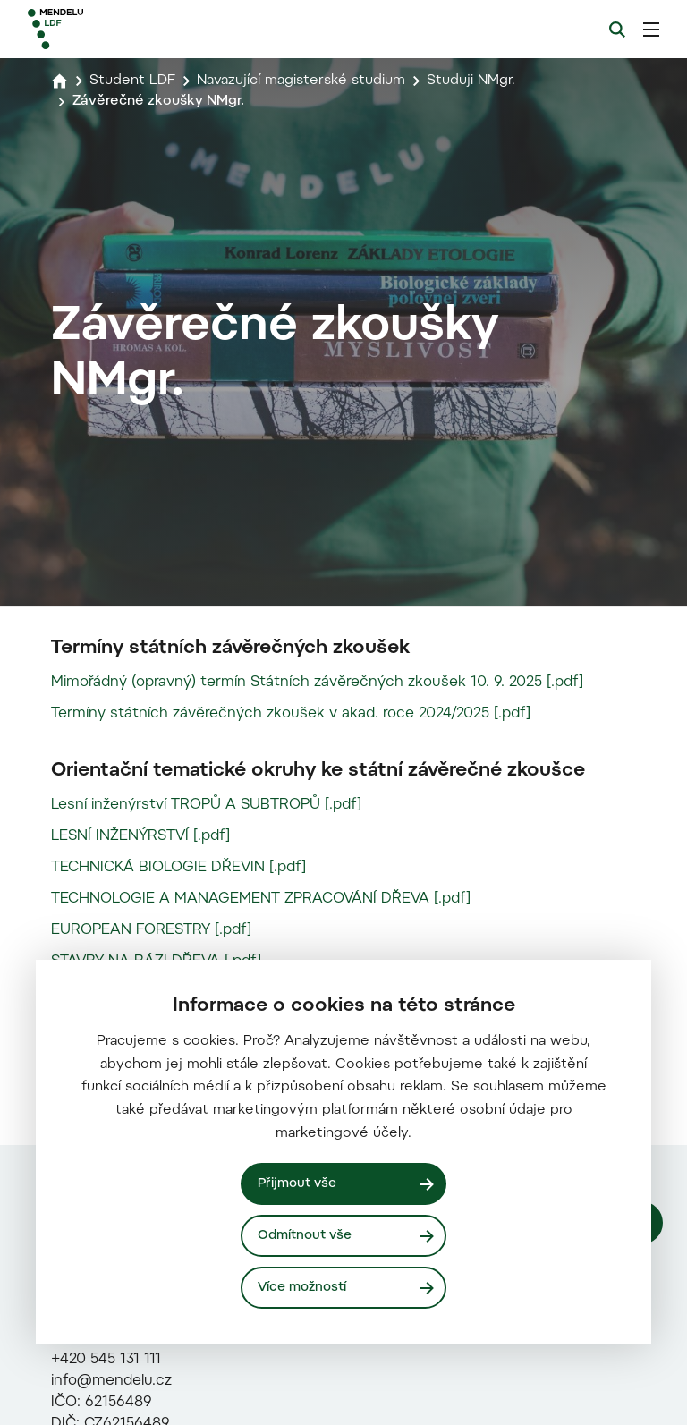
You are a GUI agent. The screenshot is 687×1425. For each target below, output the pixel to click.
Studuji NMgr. (479, 80)
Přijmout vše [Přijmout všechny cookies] (298, 1183)
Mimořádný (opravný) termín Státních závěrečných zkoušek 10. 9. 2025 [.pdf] (317, 931)
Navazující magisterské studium (305, 80)
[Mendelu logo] (122, 29)
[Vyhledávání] (617, 29)
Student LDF (132, 80)
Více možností (303, 1287)
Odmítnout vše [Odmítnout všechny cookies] (305, 1235)
